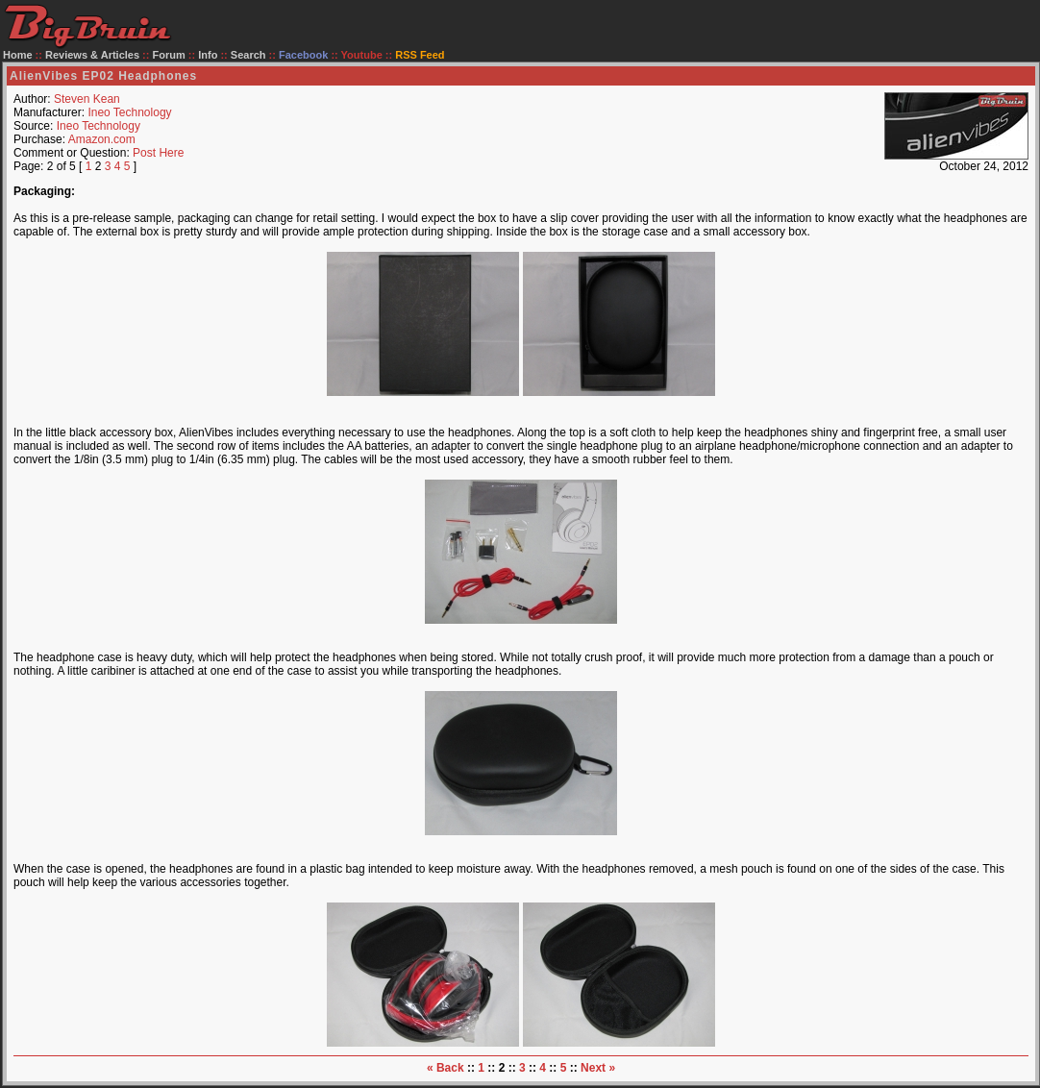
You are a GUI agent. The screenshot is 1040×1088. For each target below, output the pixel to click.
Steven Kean (87, 99)
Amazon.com (102, 139)
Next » (598, 1068)
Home (18, 55)
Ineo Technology (129, 112)
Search (248, 55)
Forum (169, 55)
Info (207, 55)
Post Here (158, 153)
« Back (445, 1068)
